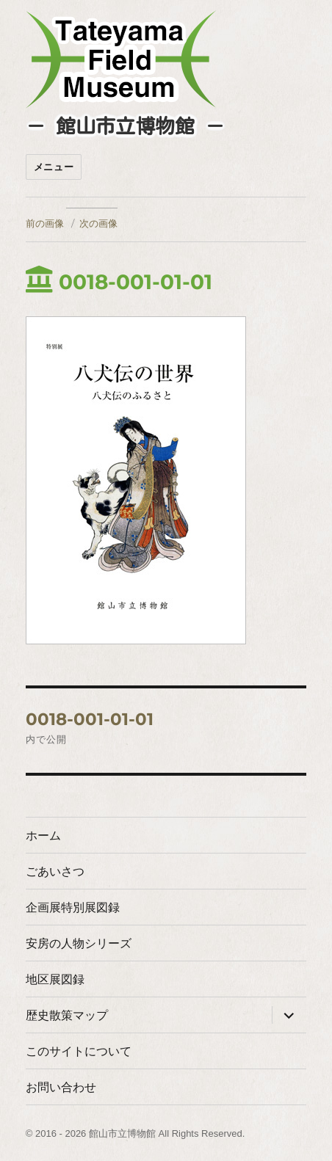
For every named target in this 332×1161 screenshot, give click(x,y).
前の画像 (45, 223)
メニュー (53, 166)
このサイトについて (78, 1051)
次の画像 (98, 223)
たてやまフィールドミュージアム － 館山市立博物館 (121, 59)
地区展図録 (55, 979)
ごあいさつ (55, 871)
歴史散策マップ (67, 1015)
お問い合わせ (61, 1087)
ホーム (43, 835)
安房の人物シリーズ (78, 943)
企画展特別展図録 (73, 907)
